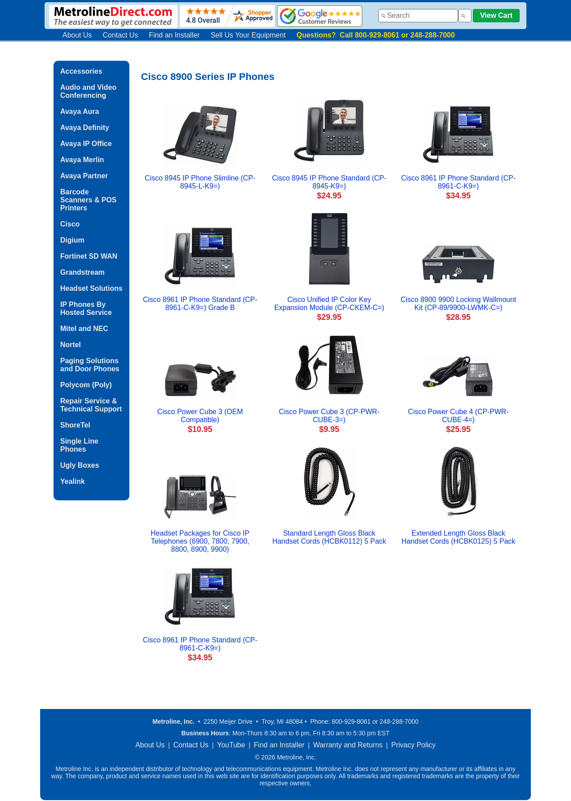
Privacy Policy (413, 745)
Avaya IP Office (86, 143)
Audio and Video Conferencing (88, 91)
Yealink (72, 481)
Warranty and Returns (348, 745)
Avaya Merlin (82, 160)
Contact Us (120, 35)
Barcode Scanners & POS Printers (88, 200)
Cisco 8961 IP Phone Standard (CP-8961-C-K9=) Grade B (200, 303)
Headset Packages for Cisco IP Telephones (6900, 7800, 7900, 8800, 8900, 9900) (200, 541)
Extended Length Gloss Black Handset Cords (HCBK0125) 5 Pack (458, 537)
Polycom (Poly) (86, 385)
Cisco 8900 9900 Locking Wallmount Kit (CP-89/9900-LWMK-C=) (458, 303)
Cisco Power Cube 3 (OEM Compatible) (200, 416)
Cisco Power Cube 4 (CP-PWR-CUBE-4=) (458, 416)
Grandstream (82, 272)
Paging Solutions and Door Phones (89, 365)
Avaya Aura (79, 111)
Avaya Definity (84, 127)
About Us (77, 35)
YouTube (231, 745)
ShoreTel (75, 425)
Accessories (81, 71)
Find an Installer (174, 35)
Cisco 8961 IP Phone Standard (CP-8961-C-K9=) (458, 182)
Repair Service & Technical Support (91, 405)
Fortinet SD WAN (88, 256)
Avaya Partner (84, 176)
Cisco (70, 224)
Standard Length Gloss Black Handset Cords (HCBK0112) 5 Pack (329, 537)
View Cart (496, 15)
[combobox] (418, 15)
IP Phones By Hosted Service (86, 308)
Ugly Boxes (79, 465)
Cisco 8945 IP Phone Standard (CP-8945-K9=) (329, 182)
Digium (72, 240)
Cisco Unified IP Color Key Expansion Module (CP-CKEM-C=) (329, 303)
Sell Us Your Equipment (248, 35)
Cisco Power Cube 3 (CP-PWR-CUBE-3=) (329, 416)
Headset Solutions (91, 288)
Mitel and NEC (84, 328)
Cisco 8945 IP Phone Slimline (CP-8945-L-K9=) (200, 182)
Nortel (70, 344)
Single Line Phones (79, 445)
